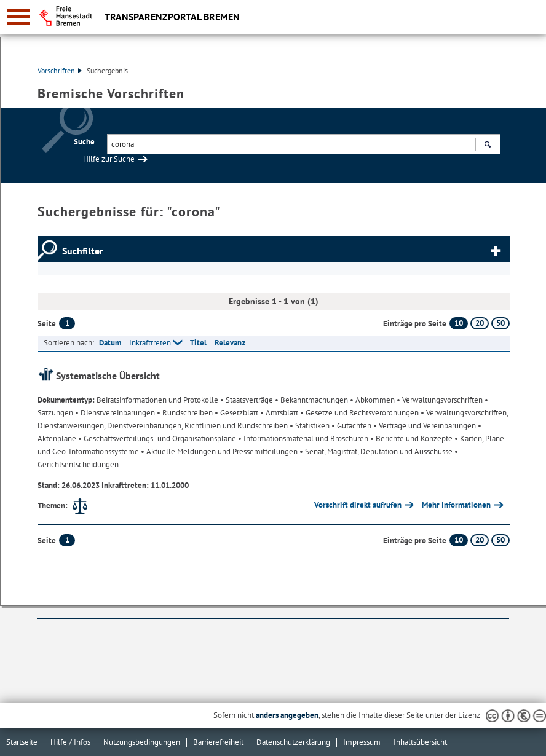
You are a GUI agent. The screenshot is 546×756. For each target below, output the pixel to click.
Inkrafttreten (150, 342)
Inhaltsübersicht (420, 742)
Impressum (362, 742)
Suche (84, 141)
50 (500, 323)
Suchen (487, 145)
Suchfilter (82, 251)
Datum (110, 342)
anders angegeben (287, 715)
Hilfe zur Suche (109, 159)
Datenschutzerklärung (293, 742)
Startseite (22, 742)
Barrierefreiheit (218, 742)
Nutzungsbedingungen (141, 742)
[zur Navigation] (18, 17)
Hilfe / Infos (70, 742)
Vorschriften (60, 70)
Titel (198, 342)
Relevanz (230, 342)
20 (479, 323)
